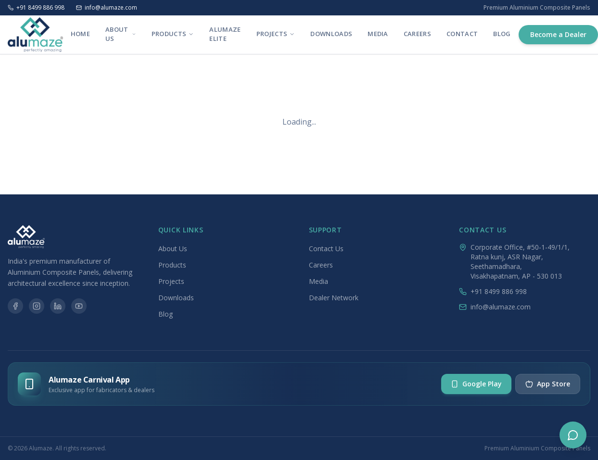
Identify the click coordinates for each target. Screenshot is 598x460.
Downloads (331, 33)
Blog (501, 33)
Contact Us (326, 248)
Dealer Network (333, 297)
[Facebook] (15, 306)
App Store (547, 383)
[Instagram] (36, 306)
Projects (275, 33)
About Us (120, 34)
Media (378, 33)
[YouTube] (79, 306)
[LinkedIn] (57, 306)
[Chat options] (573, 435)
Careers (417, 33)
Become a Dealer (558, 34)
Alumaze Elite (225, 34)
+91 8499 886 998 (36, 8)
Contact (462, 33)
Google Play (476, 383)
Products (173, 33)
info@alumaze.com (106, 8)
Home (80, 33)
